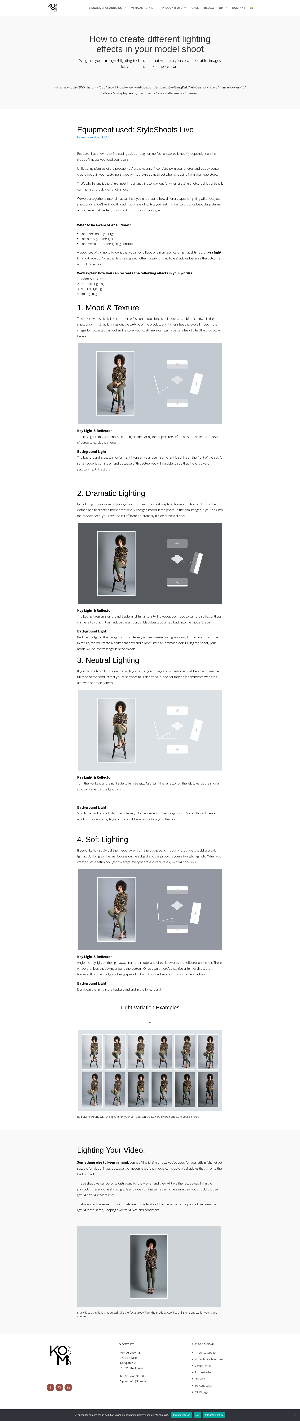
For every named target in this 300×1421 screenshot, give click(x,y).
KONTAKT (238, 8)
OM (221, 8)
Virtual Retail (203, 1366)
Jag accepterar (181, 1415)
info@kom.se (138, 1381)
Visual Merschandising (209, 1359)
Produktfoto (203, 1372)
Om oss (200, 1379)
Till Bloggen (202, 1392)
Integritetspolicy (206, 1352)
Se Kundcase (203, 1385)
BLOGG (209, 8)
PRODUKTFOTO (172, 8)
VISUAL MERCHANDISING (105, 8)
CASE (195, 8)
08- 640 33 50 (134, 1376)
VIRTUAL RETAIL (142, 8)
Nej (197, 1415)
